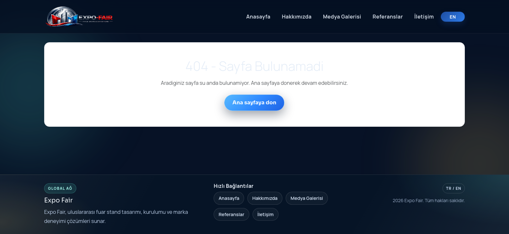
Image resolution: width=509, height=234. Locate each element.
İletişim (424, 16)
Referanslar (388, 16)
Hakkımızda (297, 16)
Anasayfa (258, 16)
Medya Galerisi (342, 16)
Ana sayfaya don (254, 102)
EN (453, 17)
